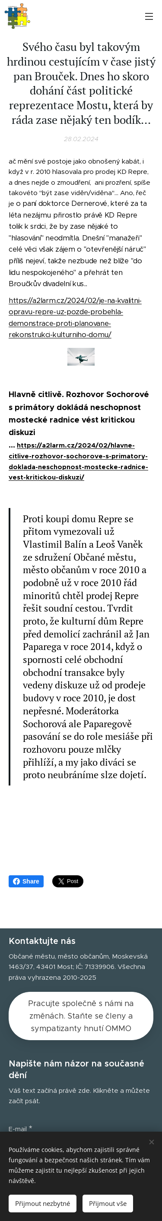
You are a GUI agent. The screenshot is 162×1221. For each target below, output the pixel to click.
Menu (149, 16)
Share (26, 881)
